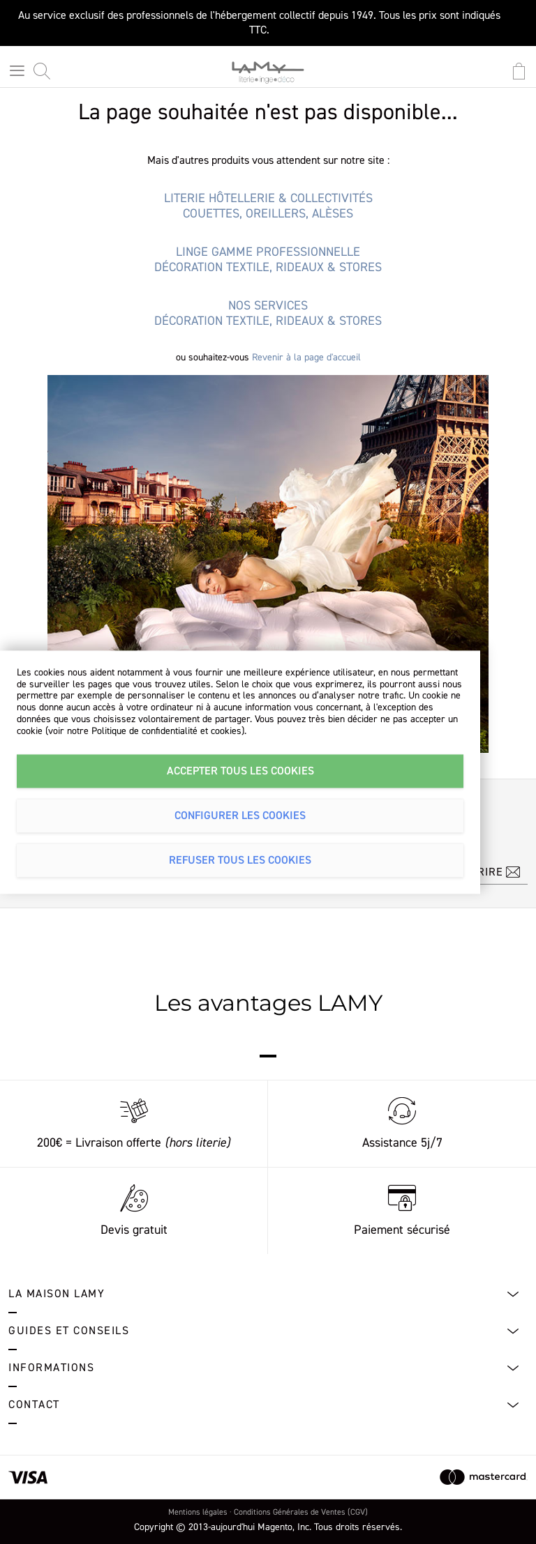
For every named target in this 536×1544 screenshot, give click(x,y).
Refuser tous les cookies (240, 860)
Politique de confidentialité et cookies (166, 731)
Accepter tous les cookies (240, 771)
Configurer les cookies (240, 816)
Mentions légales (198, 1512)
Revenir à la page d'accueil (306, 357)
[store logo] (268, 76)
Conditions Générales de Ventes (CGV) (301, 1512)
